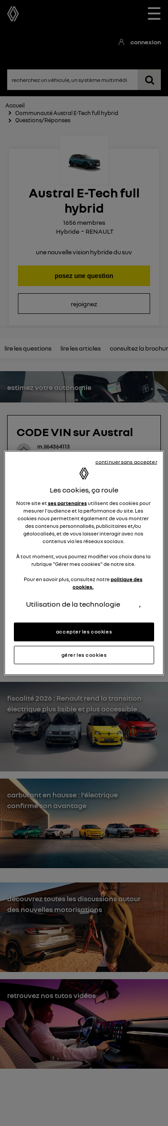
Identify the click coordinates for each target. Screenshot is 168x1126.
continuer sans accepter (126, 461)
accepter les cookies (84, 631)
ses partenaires (67, 503)
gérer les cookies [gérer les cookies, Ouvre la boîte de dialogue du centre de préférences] (84, 654)
